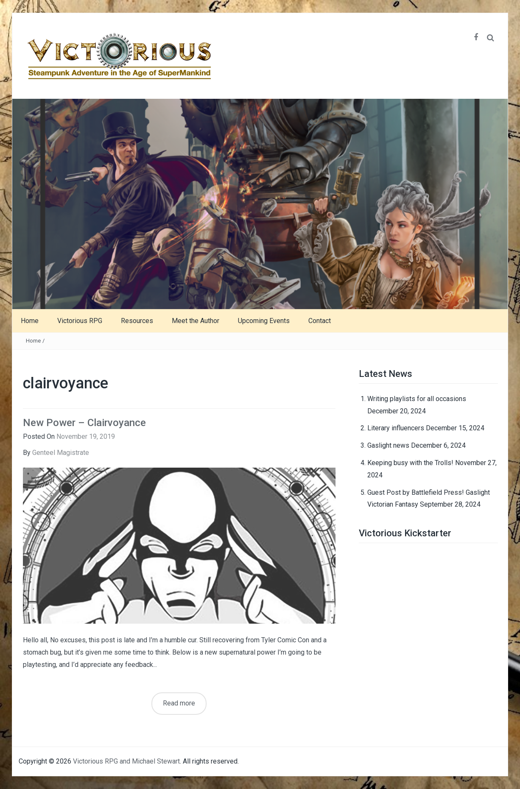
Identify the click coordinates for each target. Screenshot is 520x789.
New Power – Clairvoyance (84, 423)
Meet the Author (195, 321)
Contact (319, 321)
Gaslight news (388, 445)
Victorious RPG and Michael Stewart (126, 761)
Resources (137, 321)
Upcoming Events (264, 321)
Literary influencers (395, 428)
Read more (179, 703)
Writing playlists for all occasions (416, 399)
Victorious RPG (79, 321)
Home (30, 321)
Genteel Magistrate (60, 453)
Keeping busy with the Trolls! (410, 463)
